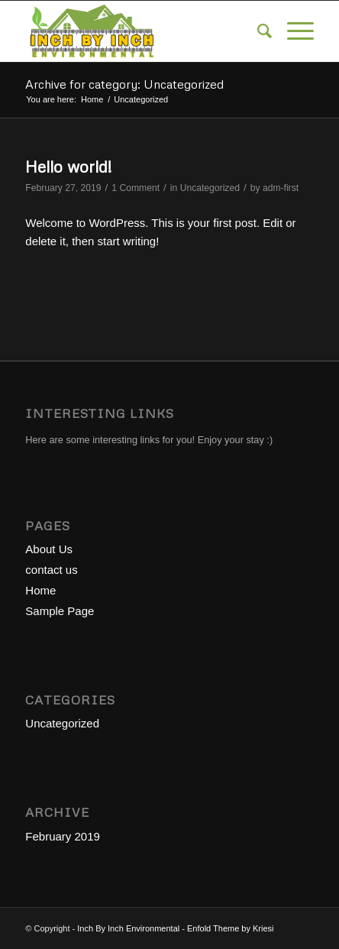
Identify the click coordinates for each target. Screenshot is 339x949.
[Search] (257, 31)
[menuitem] (257, 31)
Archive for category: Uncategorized (124, 84)
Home (40, 590)
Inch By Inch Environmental (128, 928)
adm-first (281, 188)
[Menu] (293, 31)
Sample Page (59, 610)
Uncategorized (210, 188)
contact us (51, 569)
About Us (49, 549)
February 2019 (62, 836)
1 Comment (135, 188)
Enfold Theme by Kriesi (230, 928)
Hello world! (68, 167)
